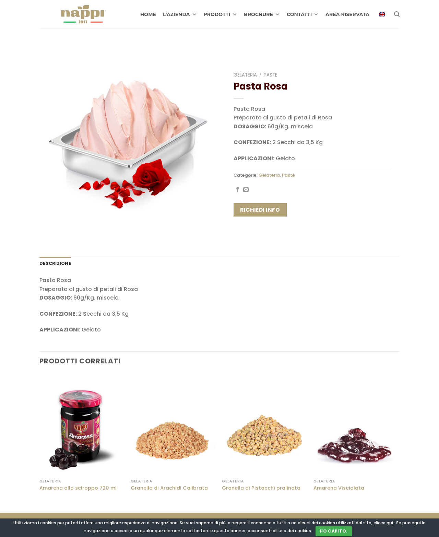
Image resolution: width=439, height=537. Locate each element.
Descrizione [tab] (55, 263)
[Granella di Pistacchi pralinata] (264, 424)
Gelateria (245, 75)
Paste (270, 75)
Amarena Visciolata (338, 488)
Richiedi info (260, 209)
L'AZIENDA (180, 14)
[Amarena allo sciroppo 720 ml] (81, 424)
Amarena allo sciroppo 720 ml (78, 488)
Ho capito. (334, 531)
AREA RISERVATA (347, 14)
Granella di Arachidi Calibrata (169, 488)
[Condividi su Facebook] (237, 190)
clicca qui (383, 523)
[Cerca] (397, 14)
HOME (148, 14)
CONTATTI (303, 14)
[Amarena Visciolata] (355, 424)
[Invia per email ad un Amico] (246, 190)
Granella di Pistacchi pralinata (261, 488)
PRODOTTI (220, 14)
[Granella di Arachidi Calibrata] (173, 424)
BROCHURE (262, 14)
